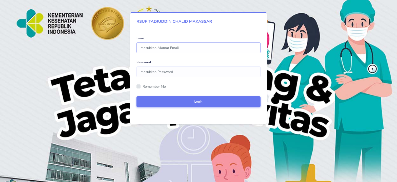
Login (198, 102)
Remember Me (154, 86)
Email (140, 38)
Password (143, 62)
